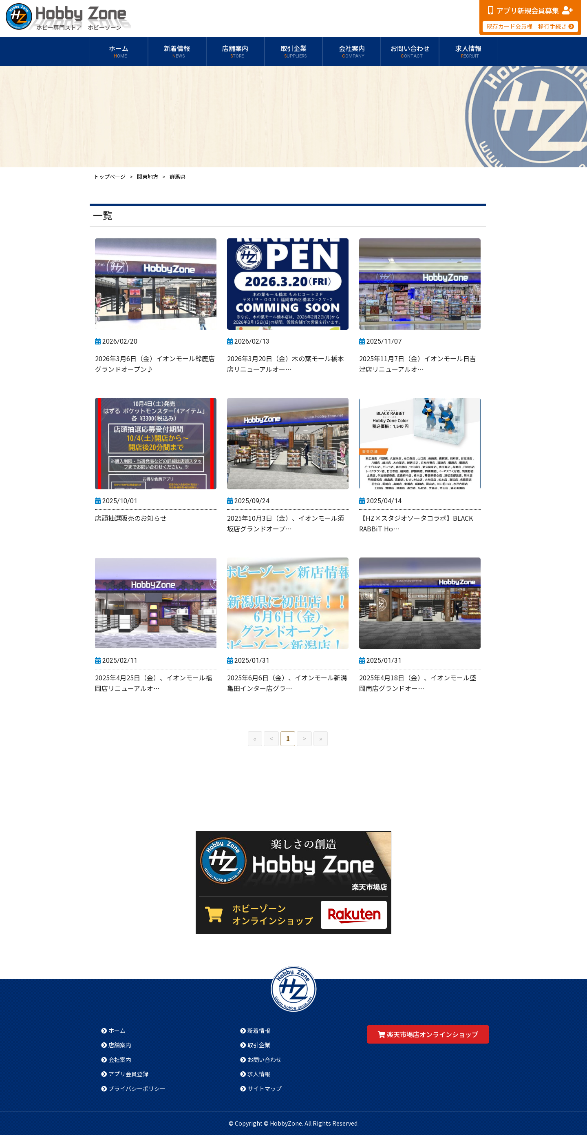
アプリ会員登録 (128, 1074)
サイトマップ (264, 1088)
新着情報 (177, 51)
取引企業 (293, 51)
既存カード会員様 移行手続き (527, 26)
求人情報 (468, 51)
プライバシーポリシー (137, 1088)
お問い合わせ (410, 51)
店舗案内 (235, 51)
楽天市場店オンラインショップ (432, 1034)
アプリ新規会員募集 (528, 10)
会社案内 (352, 51)
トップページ (110, 176)
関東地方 (147, 176)
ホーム (118, 51)
